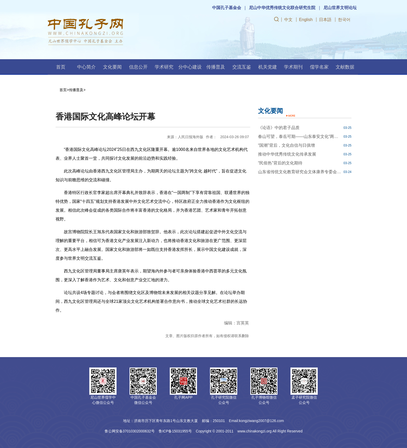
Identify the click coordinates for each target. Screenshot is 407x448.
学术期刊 (293, 67)
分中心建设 (190, 67)
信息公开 (138, 67)
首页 (60, 67)
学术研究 (164, 67)
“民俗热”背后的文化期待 (280, 163)
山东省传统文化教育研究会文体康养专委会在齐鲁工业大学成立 (300, 172)
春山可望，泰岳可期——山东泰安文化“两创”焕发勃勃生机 (300, 136)
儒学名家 (319, 67)
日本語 (325, 19)
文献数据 (345, 67)
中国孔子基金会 (226, 7)
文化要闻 (112, 67)
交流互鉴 (241, 67)
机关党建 (267, 67)
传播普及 (215, 67)
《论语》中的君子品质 (279, 127)
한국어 (344, 19)
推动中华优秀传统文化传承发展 (287, 154)
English (306, 19)
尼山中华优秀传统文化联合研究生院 (282, 7)
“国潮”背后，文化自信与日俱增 (286, 145)
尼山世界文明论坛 (340, 7)
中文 (288, 19)
